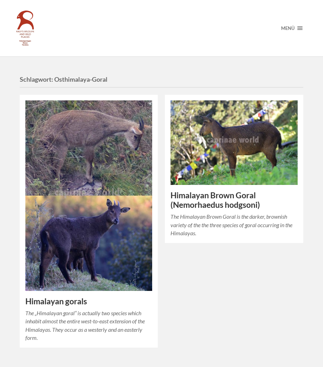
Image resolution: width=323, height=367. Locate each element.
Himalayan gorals (56, 301)
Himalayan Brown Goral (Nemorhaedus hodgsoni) (215, 200)
